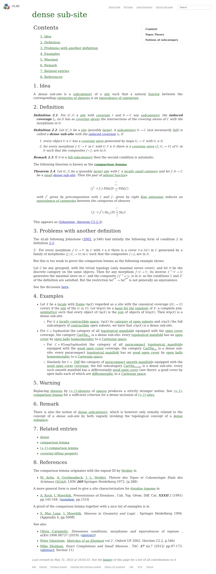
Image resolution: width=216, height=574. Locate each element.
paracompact (135, 344)
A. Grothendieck (70, 477)
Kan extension (152, 197)
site (107, 94)
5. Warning (49, 59)
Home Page (114, 7)
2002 (87, 239)
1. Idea (45, 36)
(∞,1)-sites (146, 395)
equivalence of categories (118, 98)
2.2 (51, 243)
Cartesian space (114, 339)
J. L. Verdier (95, 477)
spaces (101, 391)
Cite (131, 567)
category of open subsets (134, 321)
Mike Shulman (51, 546)
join (63, 308)
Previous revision (58, 567)
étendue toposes (143, 488)
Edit (34, 567)
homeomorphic (82, 339)
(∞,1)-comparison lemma (59, 448)
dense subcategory (92, 412)
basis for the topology (131, 308)
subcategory (82, 94)
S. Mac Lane (50, 513)
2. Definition (50, 42)
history (108, 559)
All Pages (128, 7)
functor (154, 94)
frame (80, 304)
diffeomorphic (102, 374)
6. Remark (48, 65)
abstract (88, 535)
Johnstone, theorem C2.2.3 (80, 222)
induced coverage (102, 134)
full (175, 130)
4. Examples (50, 54)
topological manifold (116, 331)
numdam (67, 499)
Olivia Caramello (54, 531)
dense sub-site (64, 175)
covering (82, 119)
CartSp (82, 335)
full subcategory (80, 157)
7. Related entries (54, 71)
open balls (62, 339)
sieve (99, 141)
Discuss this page (164, 7)
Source (149, 567)
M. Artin (47, 477)
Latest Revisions (144, 7)
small (48, 175)
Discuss (43, 567)
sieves (95, 119)
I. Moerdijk (62, 495)
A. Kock (46, 495)
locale (62, 304)
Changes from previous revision (85, 567)
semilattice (48, 312)
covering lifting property (59, 453)
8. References (51, 77)
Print (140, 567)
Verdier (127, 470)
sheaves (56, 391)
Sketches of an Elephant (85, 540)
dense (44, 437)
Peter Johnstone (52, 540)
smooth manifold (139, 362)
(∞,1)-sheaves (79, 391)
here (65, 287)
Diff (77, 362)
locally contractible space (79, 321)
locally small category (141, 171)
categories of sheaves (73, 98)
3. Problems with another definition (69, 48)
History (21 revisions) (115, 567)
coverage (103, 115)
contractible (80, 325)
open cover (174, 331)
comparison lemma (110, 164)
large (106, 130)
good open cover (90, 348)
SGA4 (60, 481)
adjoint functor (114, 175)
